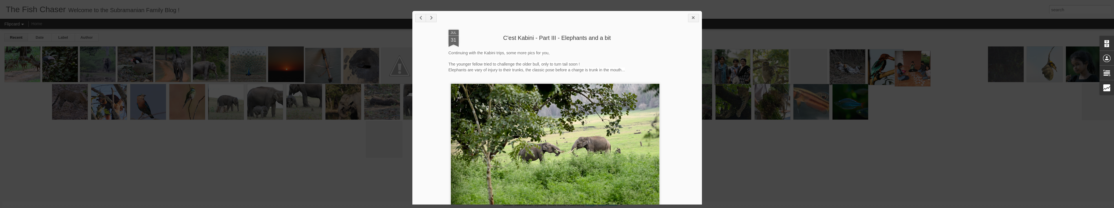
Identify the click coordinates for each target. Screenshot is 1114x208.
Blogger (591, 205)
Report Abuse (607, 205)
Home (36, 23)
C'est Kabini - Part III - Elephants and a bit (557, 38)
